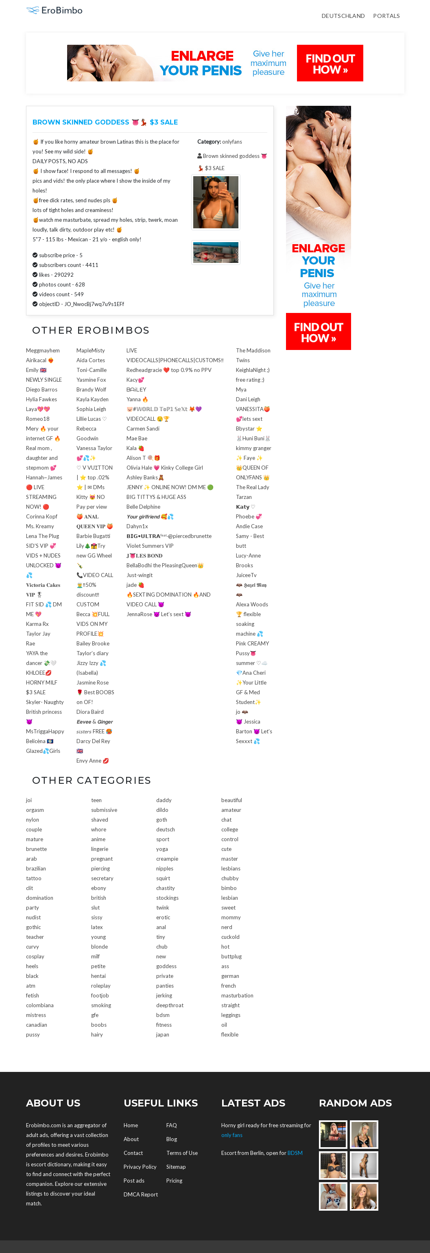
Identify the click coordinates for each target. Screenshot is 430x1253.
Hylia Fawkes (41, 399)
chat (226, 819)
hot (225, 946)
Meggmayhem (43, 350)
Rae (30, 643)
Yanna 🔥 (137, 399)
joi (29, 800)
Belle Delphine (143, 506)
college (229, 829)
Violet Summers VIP (150, 545)
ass (225, 966)
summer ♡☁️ (252, 663)
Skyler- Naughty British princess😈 (45, 712)
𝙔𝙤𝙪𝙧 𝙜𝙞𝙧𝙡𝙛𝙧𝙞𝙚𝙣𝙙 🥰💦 (150, 516)
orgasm (35, 810)
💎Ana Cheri (251, 672)
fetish (32, 995)
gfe (94, 1015)
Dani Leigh (248, 399)
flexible (229, 1034)
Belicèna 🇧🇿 (39, 741)
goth (161, 819)
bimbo (229, 888)
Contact (133, 1153)
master (229, 858)
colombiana (40, 1005)
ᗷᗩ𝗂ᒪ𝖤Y (136, 389)
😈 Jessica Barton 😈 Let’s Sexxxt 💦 (254, 731)
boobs (99, 1024)
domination (39, 897)
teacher (35, 937)
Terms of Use (182, 1153)
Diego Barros (41, 389)
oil (224, 1024)
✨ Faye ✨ (249, 458)
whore (98, 829)
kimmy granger (253, 448)
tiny (160, 937)
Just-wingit (140, 575)
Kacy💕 (135, 379)
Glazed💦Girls (43, 751)
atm (30, 985)
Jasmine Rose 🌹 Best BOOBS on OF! (95, 692)
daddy (164, 800)
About (131, 1139)
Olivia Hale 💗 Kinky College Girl (165, 467)
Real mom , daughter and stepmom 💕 (42, 458)
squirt (163, 878)
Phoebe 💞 (249, 516)
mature (34, 839)
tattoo (33, 878)
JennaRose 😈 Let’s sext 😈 (159, 614)
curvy (32, 946)
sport (162, 839)
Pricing (174, 1180)
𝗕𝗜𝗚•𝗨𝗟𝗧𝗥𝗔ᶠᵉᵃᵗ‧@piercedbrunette (169, 536)
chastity (165, 888)
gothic (33, 927)
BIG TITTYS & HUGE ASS (156, 497)
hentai (98, 976)
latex (97, 927)
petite (98, 966)
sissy (97, 917)
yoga (162, 849)
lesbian (229, 897)
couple (34, 829)
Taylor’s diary (92, 653)
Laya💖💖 (38, 409)
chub (162, 946)
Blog (171, 1139)
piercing (100, 868)
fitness (164, 1024)
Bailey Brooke (92, 643)
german (230, 976)
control (229, 839)
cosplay (35, 956)
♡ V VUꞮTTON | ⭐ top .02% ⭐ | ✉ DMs (94, 477)
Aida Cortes (90, 360)
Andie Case (249, 526)
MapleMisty (90, 350)
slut (95, 907)
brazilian (36, 868)
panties (165, 985)
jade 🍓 (135, 585)
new (161, 956)
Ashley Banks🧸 (145, 477)
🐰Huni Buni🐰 (253, 438)
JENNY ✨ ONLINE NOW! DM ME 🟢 (170, 487)
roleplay (101, 985)
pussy (33, 1034)
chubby (230, 878)
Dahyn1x (137, 526)
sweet (228, 907)
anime (98, 839)
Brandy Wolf (91, 389)
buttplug (231, 956)
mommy (231, 917)
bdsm (163, 1015)
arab (31, 858)
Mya (241, 389)
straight (230, 1005)
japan (162, 1034)
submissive (104, 810)
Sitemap (176, 1166)
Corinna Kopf (41, 516)
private (164, 976)
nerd (226, 927)
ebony (98, 888)
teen (96, 800)
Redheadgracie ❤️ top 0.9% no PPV (169, 370)
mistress (36, 1015)
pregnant (102, 858)
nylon (32, 819)
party (32, 907)
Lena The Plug (42, 536)
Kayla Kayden (92, 399)
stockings (167, 897)
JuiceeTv (246, 575)
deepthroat (169, 1005)
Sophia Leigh (91, 409)
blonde (99, 946)
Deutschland (343, 15)
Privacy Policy (140, 1166)
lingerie (99, 849)
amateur (231, 810)
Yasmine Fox (91, 379)
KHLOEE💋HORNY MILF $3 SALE (41, 682)
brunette (36, 849)
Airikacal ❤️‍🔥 (40, 360)
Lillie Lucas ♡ (91, 418)
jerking (164, 995)
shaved (99, 819)
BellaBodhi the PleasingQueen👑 (165, 565)
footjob (100, 995)
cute (226, 849)
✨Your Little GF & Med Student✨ (251, 692)
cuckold (230, 937)
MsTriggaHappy (45, 731)
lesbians (230, 868)
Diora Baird (90, 712)
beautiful (231, 800)
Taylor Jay (38, 633)
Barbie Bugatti (93, 536)
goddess (166, 966)
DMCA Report (141, 1194)
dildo (162, 810)
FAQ (171, 1125)
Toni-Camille (91, 370)
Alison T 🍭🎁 (143, 458)
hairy (97, 1034)
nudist (33, 917)
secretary (102, 878)
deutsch (165, 829)
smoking (101, 1005)
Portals (386, 15)
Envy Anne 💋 (92, 760)
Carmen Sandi (143, 428)
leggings (230, 1015)
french (228, 985)
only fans (231, 1135)
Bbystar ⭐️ (249, 428)
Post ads (134, 1180)
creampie (167, 858)
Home (131, 1125)
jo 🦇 (242, 712)
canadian (36, 1024)
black (32, 976)
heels (32, 966)
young (98, 937)
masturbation (237, 995)
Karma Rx (37, 624)
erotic (163, 917)
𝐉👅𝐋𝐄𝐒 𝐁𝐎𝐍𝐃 (144, 555)
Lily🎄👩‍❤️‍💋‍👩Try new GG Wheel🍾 (94, 555)
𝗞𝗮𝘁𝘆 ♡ (245, 506)
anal (161, 927)
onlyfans (232, 141)
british (98, 897)
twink (162, 907)
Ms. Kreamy (40, 526)
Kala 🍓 (135, 448)
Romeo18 (38, 418)
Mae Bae (137, 438)
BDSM (295, 1153)
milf (95, 956)
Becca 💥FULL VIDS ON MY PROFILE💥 (92, 624)
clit (29, 888)
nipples (164, 868)
